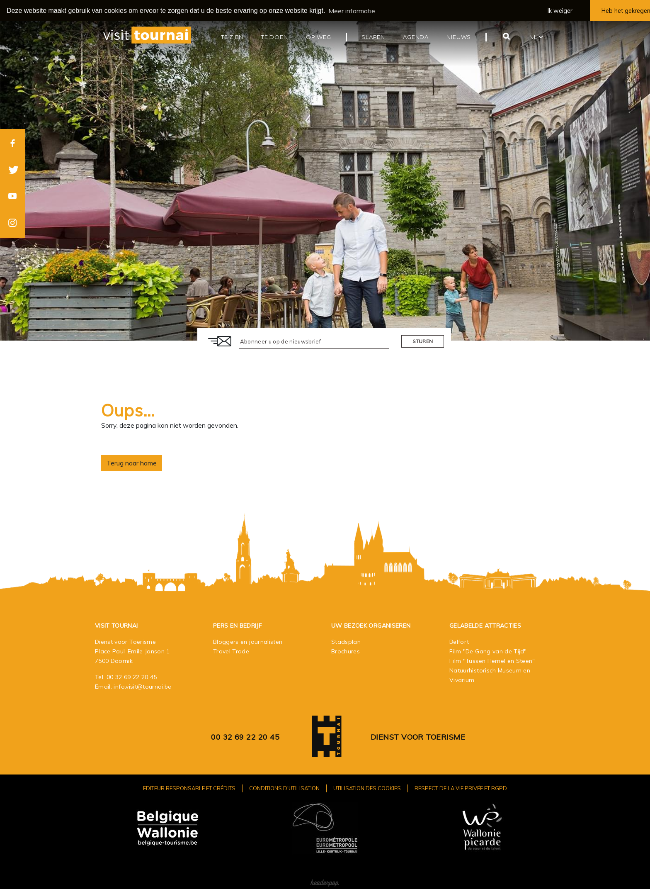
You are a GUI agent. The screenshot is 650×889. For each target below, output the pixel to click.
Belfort (459, 641)
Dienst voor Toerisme (418, 736)
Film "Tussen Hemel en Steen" (492, 660)
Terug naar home (132, 462)
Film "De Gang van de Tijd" (488, 651)
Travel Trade (231, 651)
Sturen (422, 341)
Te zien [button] (232, 36)
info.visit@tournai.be (142, 686)
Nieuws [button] (458, 36)
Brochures (345, 651)
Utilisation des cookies (367, 787)
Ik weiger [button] (560, 11)
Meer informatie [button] (351, 11)
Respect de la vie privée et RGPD (461, 787)
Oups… (128, 409)
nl (536, 36)
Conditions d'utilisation (284, 787)
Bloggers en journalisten (247, 641)
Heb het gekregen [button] (625, 11)
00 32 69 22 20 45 (132, 676)
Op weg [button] (318, 36)
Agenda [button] (416, 36)
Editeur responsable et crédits (189, 787)
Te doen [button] (274, 36)
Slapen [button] (373, 36)
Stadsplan (346, 641)
